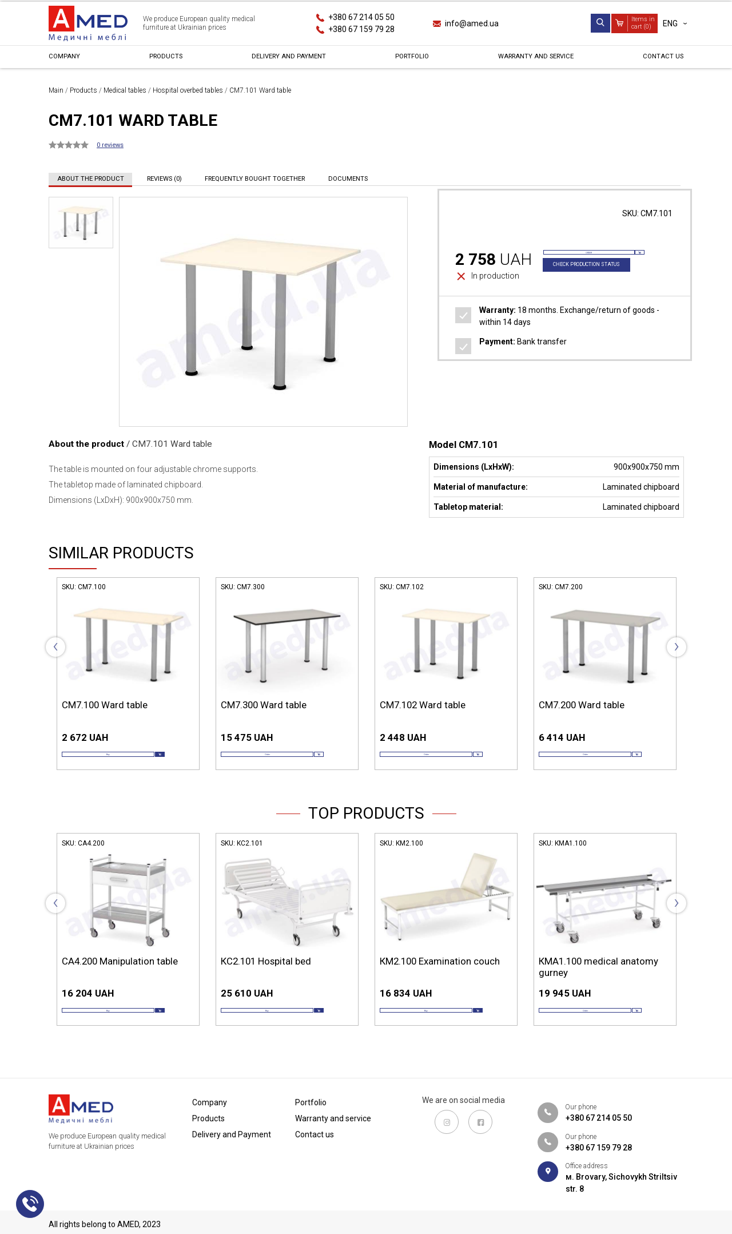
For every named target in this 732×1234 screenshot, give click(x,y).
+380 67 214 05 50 (361, 17)
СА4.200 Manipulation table (120, 976)
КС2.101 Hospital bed (266, 976)
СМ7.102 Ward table (423, 705)
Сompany (68, 59)
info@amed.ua (472, 23)
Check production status (596, 281)
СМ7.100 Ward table (105, 705)
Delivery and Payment (285, 59)
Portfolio (408, 59)
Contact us (659, 59)
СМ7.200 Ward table (581, 705)
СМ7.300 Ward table (264, 705)
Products (163, 59)
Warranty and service (531, 59)
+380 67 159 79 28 (361, 29)
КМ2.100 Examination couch (440, 976)
